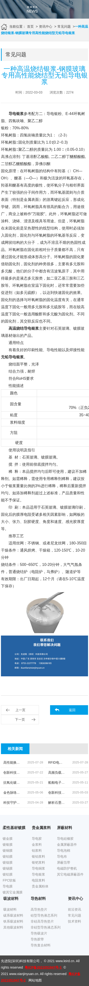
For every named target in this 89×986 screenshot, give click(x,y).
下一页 (20, 719)
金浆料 (37, 844)
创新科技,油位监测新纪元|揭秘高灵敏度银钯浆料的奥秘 (44, 772)
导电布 (62, 856)
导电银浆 (38, 874)
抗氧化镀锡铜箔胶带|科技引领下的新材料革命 (37, 782)
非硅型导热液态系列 (46, 927)
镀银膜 (8, 844)
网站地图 (35, 980)
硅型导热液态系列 (44, 915)
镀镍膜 (8, 862)
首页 (30, 26)
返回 (72, 710)
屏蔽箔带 (63, 862)
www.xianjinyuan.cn (23, 974)
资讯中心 (45, 26)
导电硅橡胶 (65, 838)
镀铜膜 (8, 850)
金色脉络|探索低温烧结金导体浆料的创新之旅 (37, 792)
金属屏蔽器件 (67, 844)
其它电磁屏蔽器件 (70, 874)
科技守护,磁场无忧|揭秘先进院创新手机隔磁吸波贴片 (42, 802)
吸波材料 (10, 909)
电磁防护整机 (67, 868)
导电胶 (37, 838)
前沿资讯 (74, 909)
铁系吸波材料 (13, 921)
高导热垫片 (39, 909)
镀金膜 (8, 838)
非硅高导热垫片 (42, 921)
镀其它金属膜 (13, 892)
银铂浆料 (38, 856)
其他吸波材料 (13, 927)
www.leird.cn (65, 961)
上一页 (20, 710)
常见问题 (64, 26)
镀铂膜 (8, 856)
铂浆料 (37, 850)
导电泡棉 (63, 850)
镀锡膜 (8, 868)
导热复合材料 (41, 945)
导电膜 (8, 886)
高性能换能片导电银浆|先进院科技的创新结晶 (37, 762)
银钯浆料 (38, 862)
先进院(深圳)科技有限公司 (20, 961)
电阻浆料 (38, 880)
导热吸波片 (39, 933)
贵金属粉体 (40, 886)
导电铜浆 (38, 868)
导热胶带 (37, 939)
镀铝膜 (8, 874)
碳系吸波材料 (13, 915)
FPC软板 (9, 880)
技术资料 (74, 921)
